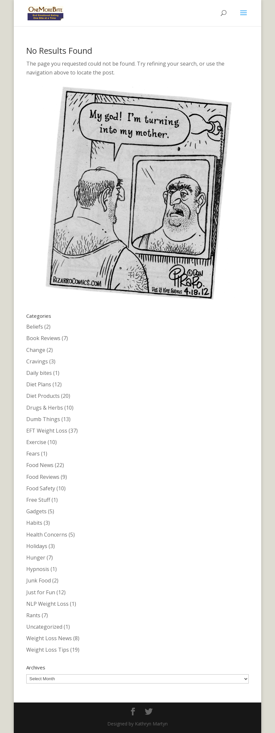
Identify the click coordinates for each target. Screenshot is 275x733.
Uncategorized (44, 626)
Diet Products (43, 395)
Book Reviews (43, 338)
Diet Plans (38, 384)
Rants (33, 615)
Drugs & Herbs (44, 407)
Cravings (37, 361)
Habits (34, 522)
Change (35, 350)
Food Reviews (42, 476)
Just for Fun (40, 592)
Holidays (36, 546)
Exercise (36, 442)
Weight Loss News (49, 638)
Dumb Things (43, 419)
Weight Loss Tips (47, 649)
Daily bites (39, 373)
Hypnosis (37, 569)
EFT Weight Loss (46, 430)
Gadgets (36, 511)
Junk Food (38, 580)
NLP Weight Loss (47, 603)
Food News (39, 465)
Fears (33, 453)
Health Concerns (46, 534)
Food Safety (40, 488)
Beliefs (34, 326)
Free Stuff (38, 499)
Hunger (35, 557)
